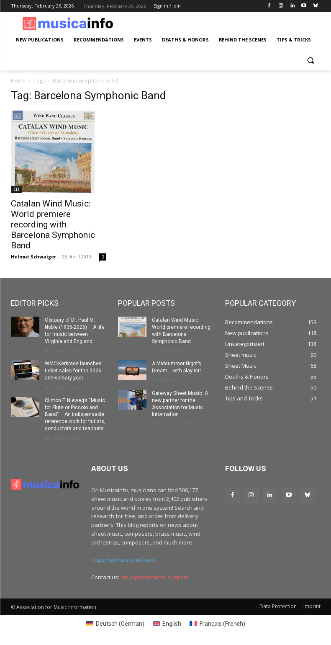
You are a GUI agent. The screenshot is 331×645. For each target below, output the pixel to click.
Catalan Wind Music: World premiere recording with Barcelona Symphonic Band (53, 224)
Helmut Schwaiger (33, 256)
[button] (311, 60)
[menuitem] (115, 623)
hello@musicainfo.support (154, 577)
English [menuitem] (171, 623)
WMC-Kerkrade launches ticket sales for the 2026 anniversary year (73, 371)
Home (18, 80)
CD (16, 189)
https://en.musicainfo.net (123, 559)
